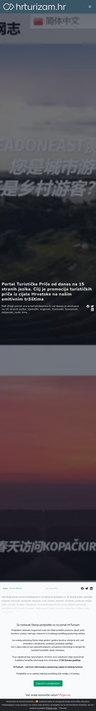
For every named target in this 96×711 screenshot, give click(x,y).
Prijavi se (64, 695)
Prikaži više (51, 708)
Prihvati (62, 708)
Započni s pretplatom (48, 683)
